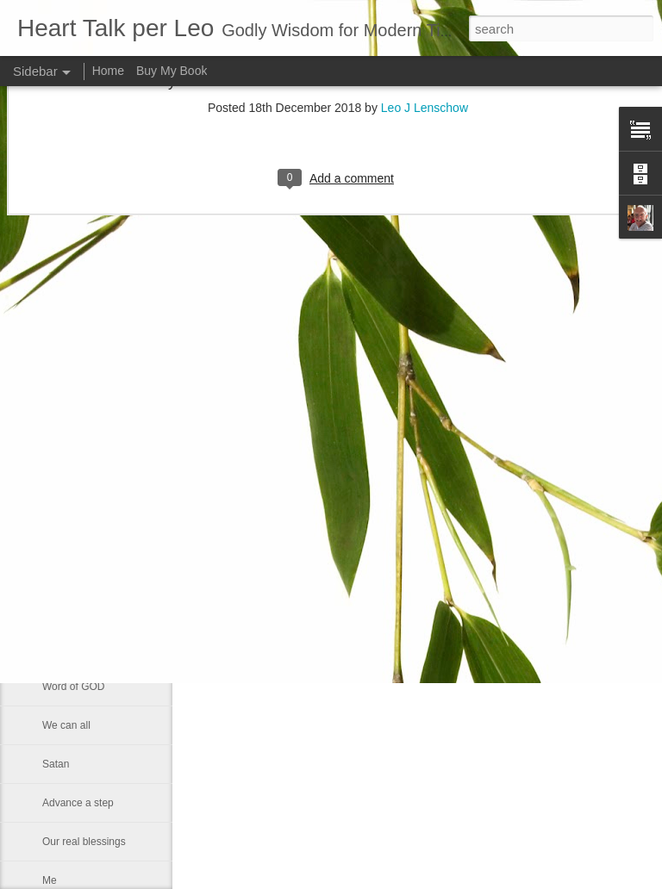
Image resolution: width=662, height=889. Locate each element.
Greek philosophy (82, 376)
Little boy (63, 531)
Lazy (53, 454)
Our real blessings (84, 842)
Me (49, 880)
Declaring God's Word (92, 415)
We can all (66, 725)
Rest (53, 648)
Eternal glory (71, 609)
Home (108, 71)
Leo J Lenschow (472, 534)
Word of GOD (73, 687)
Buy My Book (171, 71)
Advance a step (78, 803)
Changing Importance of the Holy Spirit (131, 493)
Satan (55, 764)
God (52, 570)
